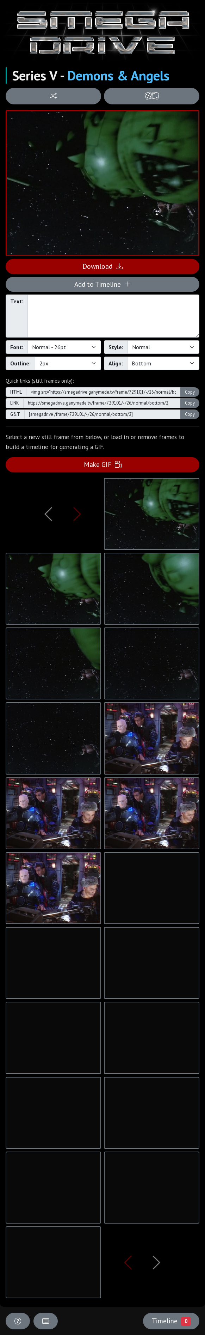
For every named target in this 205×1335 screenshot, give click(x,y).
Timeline (171, 1320)
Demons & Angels (118, 75)
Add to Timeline (102, 284)
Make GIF (103, 464)
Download (102, 266)
